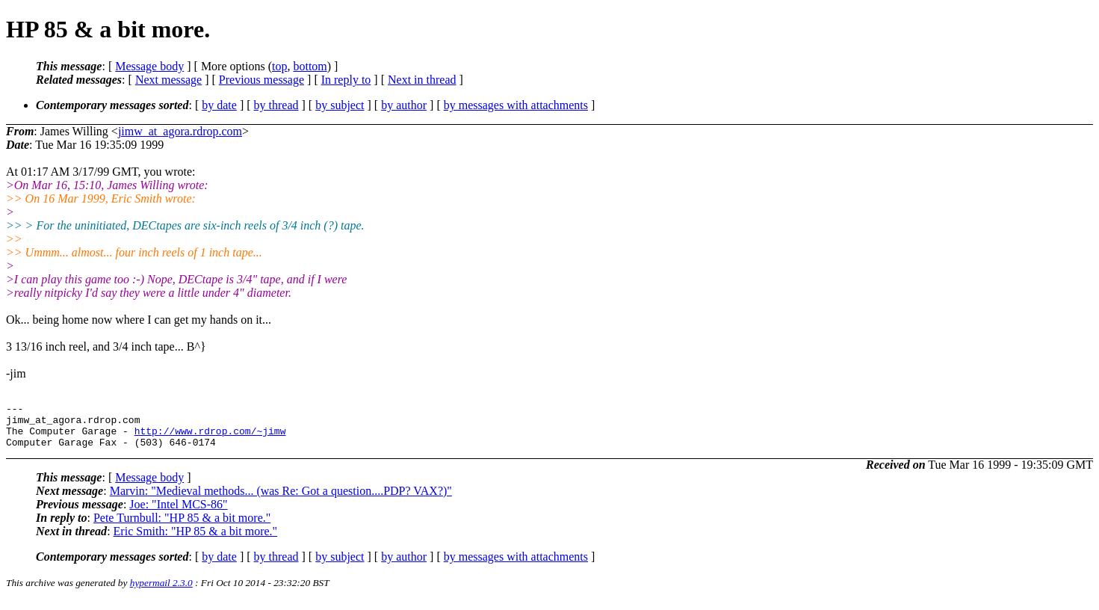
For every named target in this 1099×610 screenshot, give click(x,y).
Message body (149, 66)
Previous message (261, 79)
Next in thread (422, 79)
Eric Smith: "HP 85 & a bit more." (196, 540)
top (279, 66)
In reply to (346, 79)
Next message (168, 79)
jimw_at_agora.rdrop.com (180, 131)
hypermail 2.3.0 (161, 591)
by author (404, 105)
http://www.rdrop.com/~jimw (210, 437)
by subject (339, 105)
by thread (276, 105)
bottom (309, 66)
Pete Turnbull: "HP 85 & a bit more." (181, 526)
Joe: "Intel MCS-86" (178, 513)
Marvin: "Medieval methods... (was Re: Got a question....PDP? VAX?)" (281, 499)
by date (219, 105)
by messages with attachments (516, 105)
